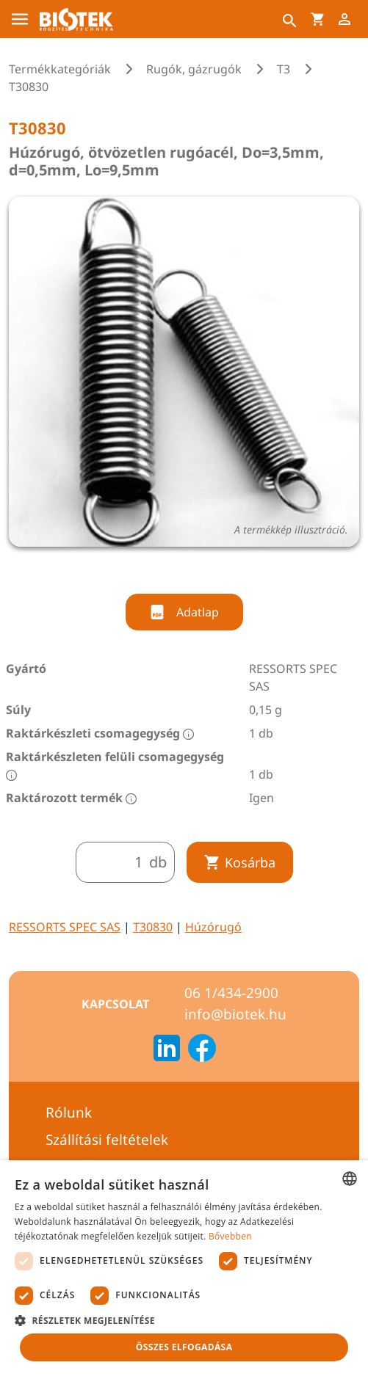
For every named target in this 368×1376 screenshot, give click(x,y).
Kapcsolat (115, 1004)
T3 (283, 69)
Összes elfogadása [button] (184, 1347)
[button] (184, 1320)
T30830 (153, 927)
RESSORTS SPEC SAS (64, 927)
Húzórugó (213, 927)
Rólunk (69, 1112)
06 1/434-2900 (231, 992)
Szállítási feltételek (107, 1139)
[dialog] (184, 1268)
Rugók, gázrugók (194, 69)
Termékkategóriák (60, 69)
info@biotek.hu (235, 1014)
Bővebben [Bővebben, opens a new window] (230, 1236)
